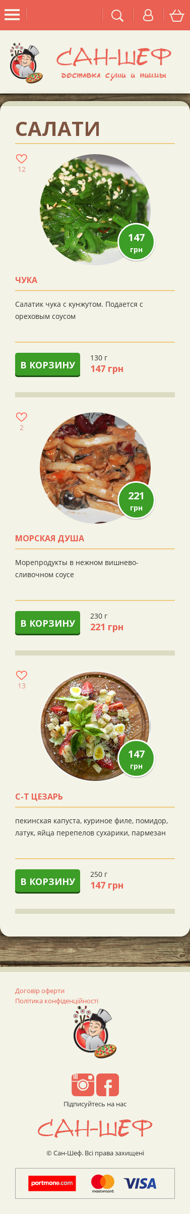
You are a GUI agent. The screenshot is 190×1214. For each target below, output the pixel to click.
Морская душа (49, 539)
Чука (26, 280)
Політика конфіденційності (56, 1000)
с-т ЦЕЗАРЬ (39, 797)
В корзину (47, 365)
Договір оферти (40, 990)
